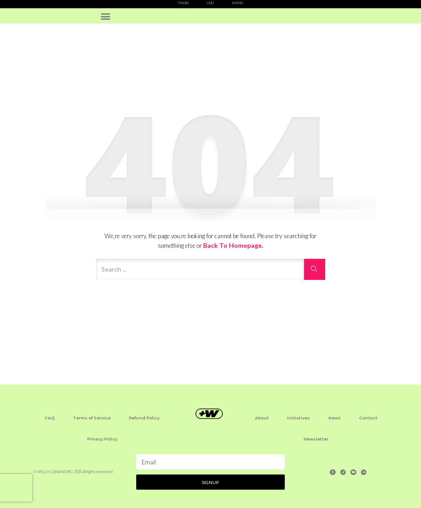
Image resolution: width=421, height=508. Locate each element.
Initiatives (298, 417)
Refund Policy (144, 417)
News (334, 417)
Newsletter (316, 438)
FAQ (50, 417)
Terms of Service (92, 417)
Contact (368, 417)
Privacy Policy (102, 438)
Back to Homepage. (233, 245)
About (262, 417)
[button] (105, 15)
